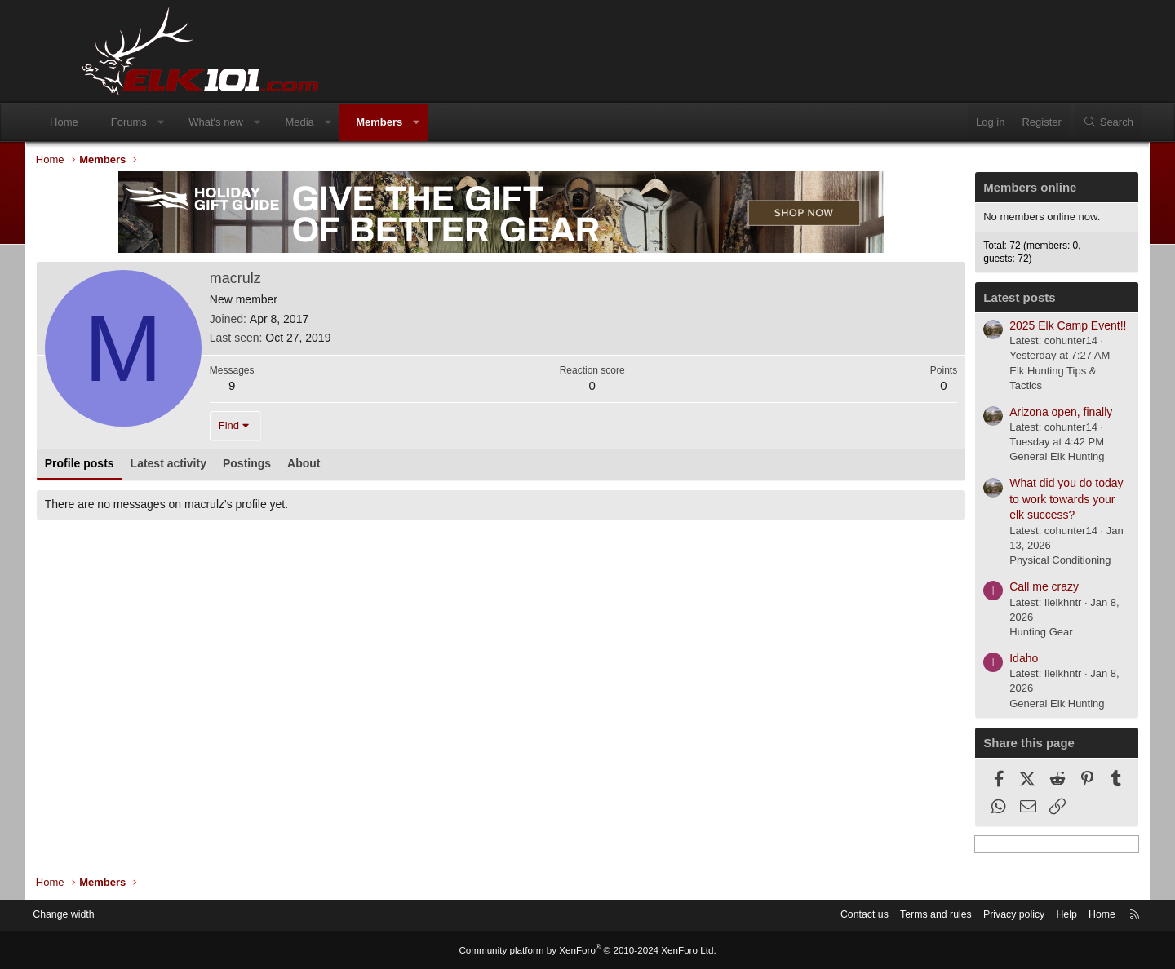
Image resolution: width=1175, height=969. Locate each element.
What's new (264, 122)
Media (347, 122)
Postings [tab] (297, 465)
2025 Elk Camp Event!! (1017, 327)
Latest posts (968, 300)
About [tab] (354, 465)
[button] (208, 122)
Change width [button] (121, 915)
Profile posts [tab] (130, 465)
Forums (177, 122)
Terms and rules (870, 915)
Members (427, 122)
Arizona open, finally (1010, 414)
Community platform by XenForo (587, 950)
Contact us (795, 915)
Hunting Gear (990, 634)
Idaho (973, 660)
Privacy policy (952, 915)
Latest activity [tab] (219, 465)
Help (1008, 915)
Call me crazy (993, 588)
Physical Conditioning (1009, 563)
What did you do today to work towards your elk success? (1015, 501)
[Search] (1059, 122)
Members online (979, 190)
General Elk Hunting (1006, 460)
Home (112, 122)
